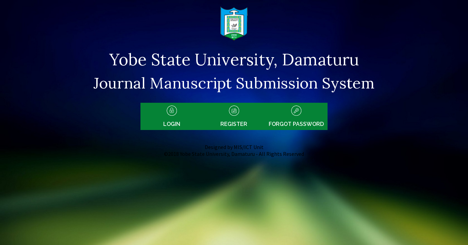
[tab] (171, 116)
